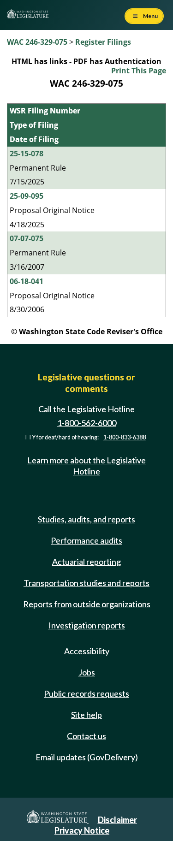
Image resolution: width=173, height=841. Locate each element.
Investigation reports (86, 625)
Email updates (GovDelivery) (87, 757)
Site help (86, 715)
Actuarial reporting (86, 562)
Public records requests (86, 693)
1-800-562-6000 (86, 423)
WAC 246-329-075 (37, 42)
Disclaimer (117, 820)
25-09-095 (26, 196)
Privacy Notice (81, 830)
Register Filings (103, 42)
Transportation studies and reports (86, 583)
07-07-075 (26, 238)
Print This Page (138, 70)
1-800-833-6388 (124, 437)
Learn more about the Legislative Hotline (86, 465)
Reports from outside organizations (86, 604)
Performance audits (86, 540)
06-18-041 (26, 281)
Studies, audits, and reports (86, 519)
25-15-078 (26, 153)
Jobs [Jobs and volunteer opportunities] (86, 672)
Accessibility (86, 651)
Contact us (86, 736)
